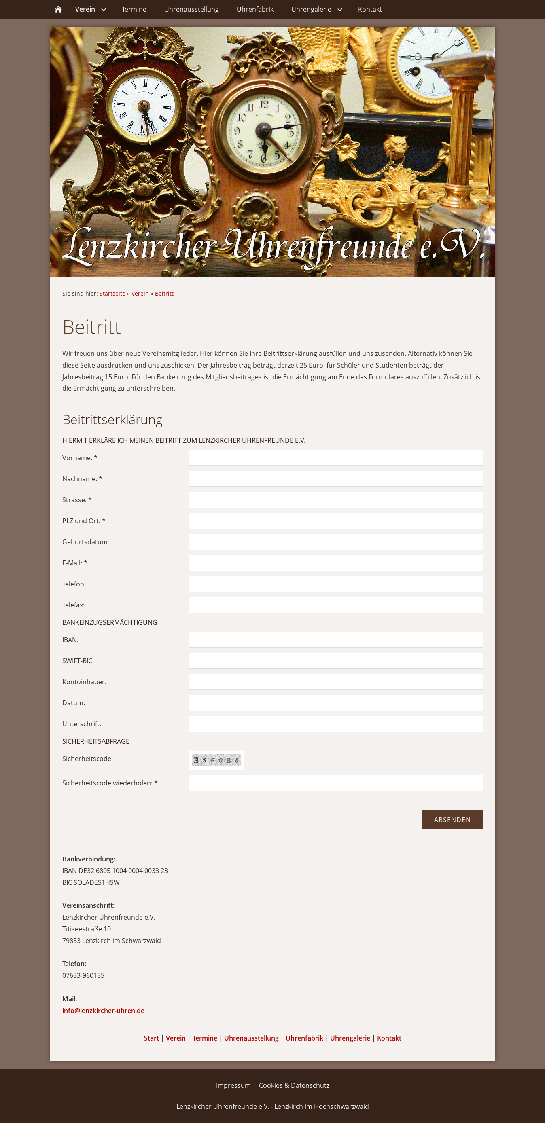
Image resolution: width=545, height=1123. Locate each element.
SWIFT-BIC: (78, 660)
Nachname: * (82, 478)
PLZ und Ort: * (84, 520)
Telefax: (73, 605)
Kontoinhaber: (84, 681)
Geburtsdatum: (85, 541)
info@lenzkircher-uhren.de (103, 1010)
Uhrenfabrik (304, 1038)
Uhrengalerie (350, 1038)
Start (151, 1038)
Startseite (112, 293)
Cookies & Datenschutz (294, 1085)
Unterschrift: (81, 723)
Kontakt (389, 1038)
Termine (205, 1038)
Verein (140, 293)
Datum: (73, 702)
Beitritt (164, 293)
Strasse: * (77, 499)
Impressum (233, 1085)
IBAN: (70, 639)
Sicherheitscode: (87, 758)
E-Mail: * (74, 562)
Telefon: (74, 583)
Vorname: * (80, 457)
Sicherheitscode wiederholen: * (110, 782)
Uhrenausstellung (251, 1038)
